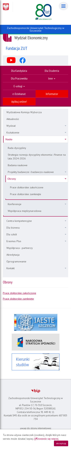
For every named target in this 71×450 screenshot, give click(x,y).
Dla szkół (36, 234)
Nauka (35, 139)
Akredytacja (13, 254)
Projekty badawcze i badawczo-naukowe (37, 172)
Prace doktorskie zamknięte (25, 194)
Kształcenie (36, 132)
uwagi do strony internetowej (35, 428)
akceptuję (61, 443)
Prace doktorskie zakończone (26, 187)
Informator (52, 94)
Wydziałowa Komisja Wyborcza (24, 112)
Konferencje (37, 204)
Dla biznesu (36, 227)
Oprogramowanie (16, 261)
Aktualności (12, 119)
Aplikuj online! (19, 101)
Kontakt (36, 268)
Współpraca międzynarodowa (24, 211)
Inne (51, 78)
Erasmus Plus (36, 241)
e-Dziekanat (19, 94)
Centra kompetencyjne (36, 221)
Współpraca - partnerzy (19, 248)
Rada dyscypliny (17, 148)
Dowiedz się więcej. (48, 438)
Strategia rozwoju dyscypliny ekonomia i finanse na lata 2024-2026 (37, 156)
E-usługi (19, 86)
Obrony (36, 178)
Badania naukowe (17, 165)
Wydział (36, 125)
